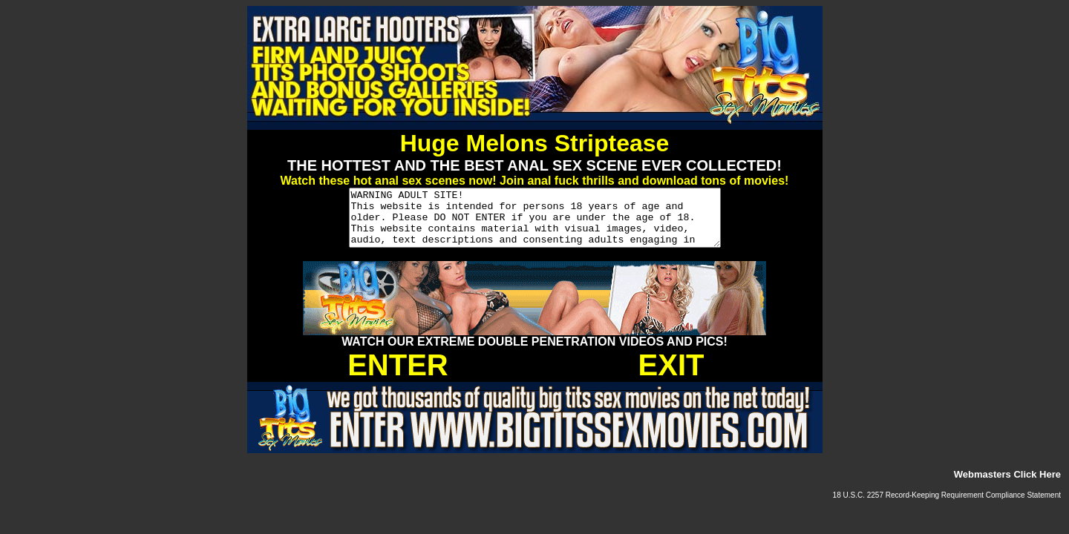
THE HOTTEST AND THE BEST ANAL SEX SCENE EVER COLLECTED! (534, 165)
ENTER (397, 376)
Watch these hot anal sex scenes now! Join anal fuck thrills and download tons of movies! (535, 180)
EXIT (671, 376)
